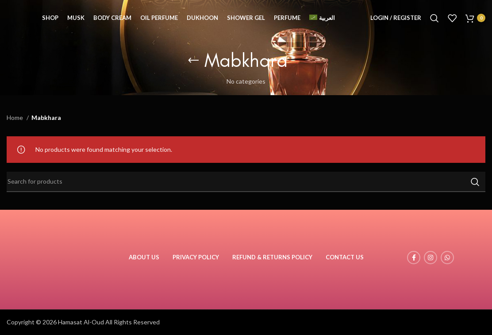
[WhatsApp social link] (447, 257)
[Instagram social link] (430, 257)
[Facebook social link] (413, 257)
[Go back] (193, 60)
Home (15, 117)
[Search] (434, 20)
